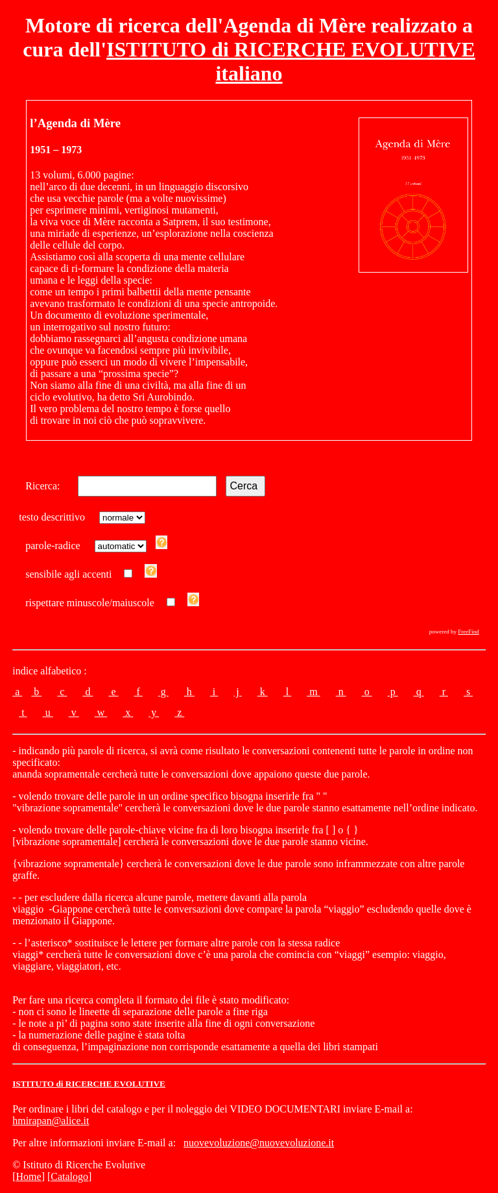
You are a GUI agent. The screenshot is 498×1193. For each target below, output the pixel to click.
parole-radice (55, 545)
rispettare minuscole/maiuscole (89, 602)
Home (29, 1176)
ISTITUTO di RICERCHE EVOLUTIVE (88, 1083)
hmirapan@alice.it (50, 1120)
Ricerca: (45, 485)
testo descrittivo (54, 517)
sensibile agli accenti (68, 574)
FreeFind (468, 631)
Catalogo (69, 1176)
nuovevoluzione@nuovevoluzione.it (259, 1142)
